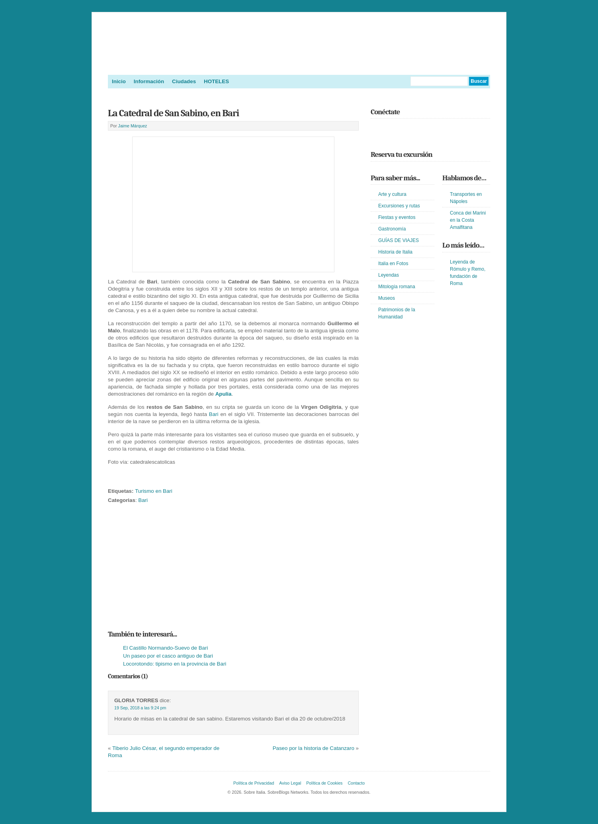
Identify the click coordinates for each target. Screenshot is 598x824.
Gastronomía (392, 229)
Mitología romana (396, 286)
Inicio (119, 81)
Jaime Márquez (132, 125)
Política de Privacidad (253, 783)
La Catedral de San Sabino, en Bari (173, 113)
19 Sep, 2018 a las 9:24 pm (140, 707)
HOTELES (216, 81)
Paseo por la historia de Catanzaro (313, 748)
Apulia (223, 394)
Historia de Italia (395, 252)
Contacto (356, 783)
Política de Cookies (324, 783)
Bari (214, 414)
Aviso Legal (290, 783)
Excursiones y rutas (399, 206)
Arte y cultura (392, 194)
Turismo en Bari (153, 491)
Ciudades (184, 81)
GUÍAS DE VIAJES (398, 240)
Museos (386, 298)
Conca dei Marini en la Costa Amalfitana (468, 220)
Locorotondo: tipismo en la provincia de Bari (174, 664)
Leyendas (388, 275)
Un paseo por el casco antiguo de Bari (168, 656)
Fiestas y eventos (396, 217)
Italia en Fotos (393, 263)
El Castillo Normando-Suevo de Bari (165, 648)
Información (149, 81)
